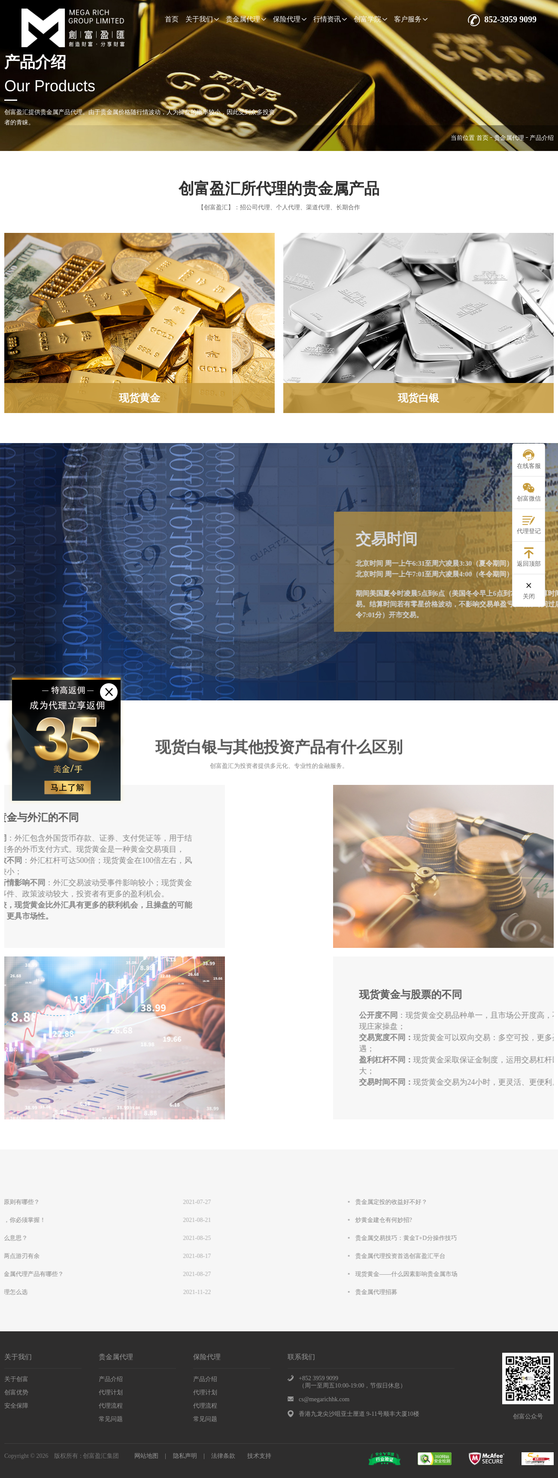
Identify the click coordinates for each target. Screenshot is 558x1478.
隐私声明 (185, 1456)
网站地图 (146, 1456)
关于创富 (16, 1379)
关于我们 (202, 19)
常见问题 (111, 1419)
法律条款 (223, 1456)
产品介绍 (111, 1379)
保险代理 (289, 19)
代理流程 (111, 1406)
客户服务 (411, 19)
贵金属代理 (246, 19)
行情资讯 (330, 19)
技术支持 (259, 1456)
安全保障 (16, 1406)
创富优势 (16, 1392)
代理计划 (111, 1392)
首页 (172, 19)
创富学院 (370, 19)
